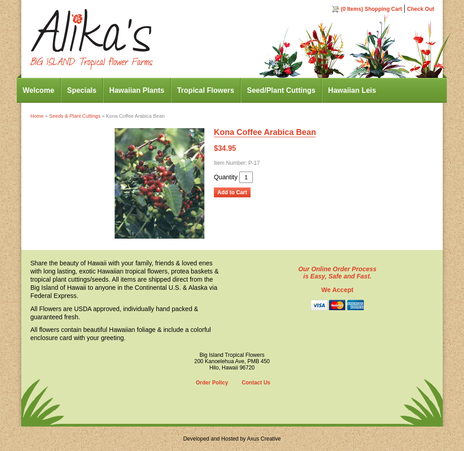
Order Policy (212, 382)
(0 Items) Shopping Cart (371, 9)
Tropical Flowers (205, 90)
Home (37, 116)
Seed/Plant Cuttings (281, 90)
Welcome (38, 90)
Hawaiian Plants (136, 90)
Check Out (420, 9)
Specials (82, 90)
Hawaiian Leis (352, 90)
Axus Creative (264, 439)
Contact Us (256, 382)
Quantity (225, 177)
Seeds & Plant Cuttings (75, 116)
